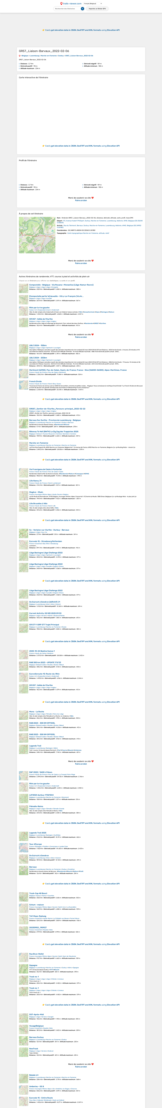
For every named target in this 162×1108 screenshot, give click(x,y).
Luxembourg (40, 422)
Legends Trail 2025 (37, 833)
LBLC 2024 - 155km (38, 345)
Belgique (32, 287)
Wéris (70, 968)
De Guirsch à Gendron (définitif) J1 (44, 602)
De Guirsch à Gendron (39, 855)
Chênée (53, 979)
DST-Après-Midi (36, 1014)
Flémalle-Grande (58, 809)
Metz (51, 930)
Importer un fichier (97, 9)
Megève (65, 494)
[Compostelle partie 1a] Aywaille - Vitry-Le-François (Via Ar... (56, 296)
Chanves (74, 1089)
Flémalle (49, 714)
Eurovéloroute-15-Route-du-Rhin (44, 674)
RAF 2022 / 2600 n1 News (40, 772)
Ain (53, 1089)
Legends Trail (35, 746)
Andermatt (55, 310)
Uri (36, 310)
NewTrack (33, 1049)
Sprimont (49, 348)
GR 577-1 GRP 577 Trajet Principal (44, 625)
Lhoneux (61, 979)
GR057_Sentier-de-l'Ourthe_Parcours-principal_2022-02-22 (57, 409)
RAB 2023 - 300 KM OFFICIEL (42, 723)
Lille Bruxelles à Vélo (38, 503)
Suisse (31, 310)
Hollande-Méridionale (44, 1100)
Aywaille (49, 298)
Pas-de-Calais (53, 372)
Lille (54, 506)
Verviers (44, 615)
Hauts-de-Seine (40, 653)
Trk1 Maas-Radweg (37, 916)
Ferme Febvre (74, 918)
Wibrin (56, 748)
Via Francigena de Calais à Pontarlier (45, 469)
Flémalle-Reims (36, 806)
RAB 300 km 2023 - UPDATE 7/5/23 (45, 662)
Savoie (54, 907)
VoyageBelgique (36, 1026)
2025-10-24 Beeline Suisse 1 (42, 651)
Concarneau (54, 846)
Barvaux (71, 422)
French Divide (35, 381)
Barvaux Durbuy (36, 1037)
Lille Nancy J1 (35, 481)
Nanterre (50, 653)
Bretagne (38, 846)
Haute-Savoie (57, 494)
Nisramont (65, 797)
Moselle (45, 930)
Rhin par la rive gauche (39, 307)
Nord (50, 384)
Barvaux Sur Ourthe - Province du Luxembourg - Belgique (55, 420)
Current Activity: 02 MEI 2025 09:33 (45, 613)
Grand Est (38, 544)
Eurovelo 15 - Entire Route (41, 1098)
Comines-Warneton (62, 434)
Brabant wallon (41, 665)
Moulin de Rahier (59, 615)
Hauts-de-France (41, 372)
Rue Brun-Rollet (36, 954)
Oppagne (33, 965)
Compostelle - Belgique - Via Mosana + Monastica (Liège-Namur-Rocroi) (61, 285)
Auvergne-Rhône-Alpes (43, 494)
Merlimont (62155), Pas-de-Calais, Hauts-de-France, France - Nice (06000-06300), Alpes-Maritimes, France (78, 370)
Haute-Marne (47, 918)
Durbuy (64, 422)
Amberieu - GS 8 (36, 1086)
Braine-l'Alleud (59, 665)
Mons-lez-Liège (58, 714)
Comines (73, 434)
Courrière (51, 896)
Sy (46, 532)
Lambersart (57, 483)
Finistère (45, 846)
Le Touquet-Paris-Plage (67, 774)
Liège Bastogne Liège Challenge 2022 (46, 553)
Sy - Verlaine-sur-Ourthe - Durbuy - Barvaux (49, 530)
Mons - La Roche (36, 712)
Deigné (55, 566)
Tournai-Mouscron (49, 434)
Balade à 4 (33, 1075)
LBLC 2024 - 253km (38, 358)
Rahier (50, 615)
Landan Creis (63, 846)
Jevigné (50, 1017)
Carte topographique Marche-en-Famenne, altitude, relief (88, 233)
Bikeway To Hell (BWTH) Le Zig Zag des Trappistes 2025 (53, 431)
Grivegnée (54, 287)
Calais (61, 472)
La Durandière (71, 907)
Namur (38, 896)
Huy (42, 532)
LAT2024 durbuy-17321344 (41, 795)
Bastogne (49, 748)
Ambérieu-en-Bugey (63, 1089)
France (31, 372)
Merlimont (62, 372)
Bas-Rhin (46, 544)
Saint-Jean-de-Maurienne (67, 956)
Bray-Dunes (57, 384)
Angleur (53, 321)
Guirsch (58, 604)
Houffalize (57, 835)
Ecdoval (50, 1051)
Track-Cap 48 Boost (38, 893)
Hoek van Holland (58, 1100)
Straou (61, 566)
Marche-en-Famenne (53, 422)
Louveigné (57, 348)
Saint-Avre (62, 907)
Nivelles (50, 665)
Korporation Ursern (44, 310)
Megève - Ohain (36, 492)
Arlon (47, 604)
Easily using (82, 30)
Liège (38, 287)
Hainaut (39, 434)
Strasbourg (54, 544)
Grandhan (71, 869)
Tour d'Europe (35, 844)
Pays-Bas (32, 1100)
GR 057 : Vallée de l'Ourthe (41, 319)
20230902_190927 (38, 927)
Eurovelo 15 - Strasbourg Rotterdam (45, 541)
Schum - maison (36, 905)
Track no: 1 (34, 977)
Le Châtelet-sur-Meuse (61, 918)
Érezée (64, 627)
